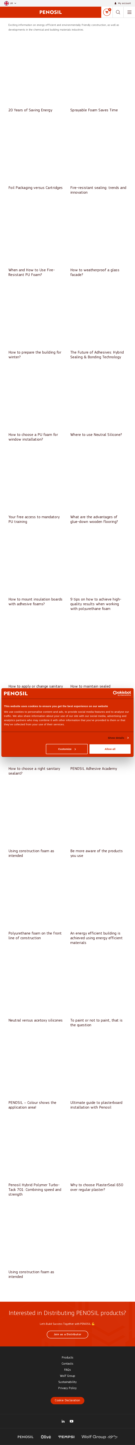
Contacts (67, 1363)
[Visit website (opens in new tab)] (26, 1436)
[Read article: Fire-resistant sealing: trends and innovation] (98, 158)
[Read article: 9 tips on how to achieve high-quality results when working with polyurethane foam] (98, 572)
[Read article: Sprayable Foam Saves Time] (98, 78)
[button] (10, 3)
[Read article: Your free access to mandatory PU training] (36, 487)
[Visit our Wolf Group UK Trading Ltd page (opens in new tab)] (63, 1421)
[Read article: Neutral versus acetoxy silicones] (36, 988)
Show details (116, 737)
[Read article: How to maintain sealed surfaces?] (98, 657)
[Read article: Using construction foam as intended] (36, 821)
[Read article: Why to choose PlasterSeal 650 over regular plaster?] (98, 1155)
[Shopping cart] (107, 12)
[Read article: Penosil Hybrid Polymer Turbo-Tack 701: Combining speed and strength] (36, 1157)
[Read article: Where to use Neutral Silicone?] (98, 402)
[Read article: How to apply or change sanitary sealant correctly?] (36, 657)
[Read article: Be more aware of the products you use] (98, 821)
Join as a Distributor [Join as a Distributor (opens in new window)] (67, 1334)
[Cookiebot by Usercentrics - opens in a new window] (115, 693)
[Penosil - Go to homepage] (50, 12)
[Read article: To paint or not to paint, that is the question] (98, 991)
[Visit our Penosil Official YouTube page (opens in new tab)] (71, 1421)
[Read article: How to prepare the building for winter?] (36, 323)
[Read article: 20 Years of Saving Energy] (36, 78)
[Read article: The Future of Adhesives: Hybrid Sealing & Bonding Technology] (98, 323)
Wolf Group (67, 1376)
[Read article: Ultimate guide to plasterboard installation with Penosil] (98, 1073)
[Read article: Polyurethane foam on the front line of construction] (36, 904)
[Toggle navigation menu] (129, 12)
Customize (67, 748)
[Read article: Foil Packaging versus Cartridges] (36, 155)
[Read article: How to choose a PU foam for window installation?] (36, 405)
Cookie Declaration (67, 1400)
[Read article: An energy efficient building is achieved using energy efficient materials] (98, 906)
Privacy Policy (67, 1388)
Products (67, 1357)
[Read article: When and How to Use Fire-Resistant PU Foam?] (36, 240)
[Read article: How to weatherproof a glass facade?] (98, 240)
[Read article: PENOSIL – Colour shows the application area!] (36, 1073)
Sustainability (67, 1382)
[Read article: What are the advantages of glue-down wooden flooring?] (98, 487)
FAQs (67, 1370)
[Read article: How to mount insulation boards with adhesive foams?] (36, 570)
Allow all (110, 748)
